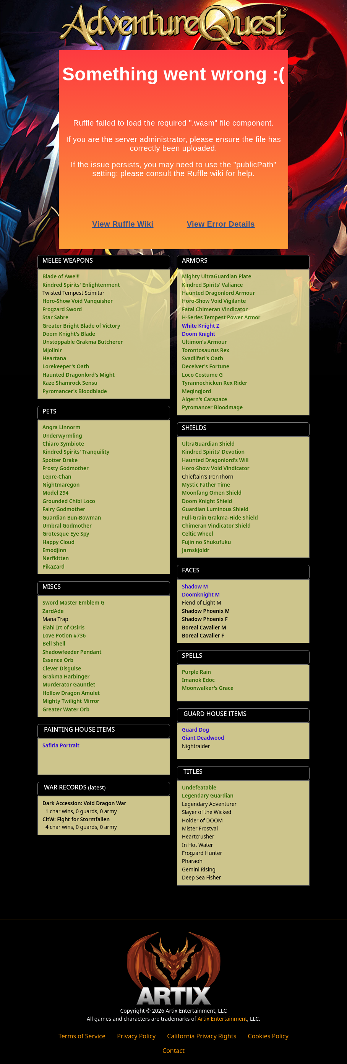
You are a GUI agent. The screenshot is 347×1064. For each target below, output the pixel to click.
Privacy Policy (136, 1036)
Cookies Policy (268, 1036)
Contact (173, 1050)
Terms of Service (81, 1036)
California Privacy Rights (201, 1036)
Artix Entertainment (222, 1018)
